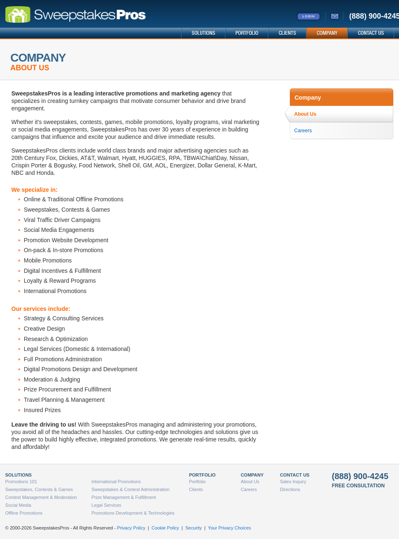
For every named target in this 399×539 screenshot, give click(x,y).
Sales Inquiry (293, 481)
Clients (196, 489)
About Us (305, 114)
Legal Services (106, 505)
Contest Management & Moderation (41, 497)
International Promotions (116, 481)
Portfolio (197, 481)
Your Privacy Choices (229, 527)
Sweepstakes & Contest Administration (130, 489)
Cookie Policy (165, 527)
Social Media (18, 505)
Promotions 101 (21, 481)
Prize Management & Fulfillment (123, 497)
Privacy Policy (131, 527)
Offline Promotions (24, 512)
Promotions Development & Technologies (132, 512)
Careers (303, 131)
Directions (290, 489)
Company (308, 97)
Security (193, 527)
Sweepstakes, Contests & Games (39, 489)
